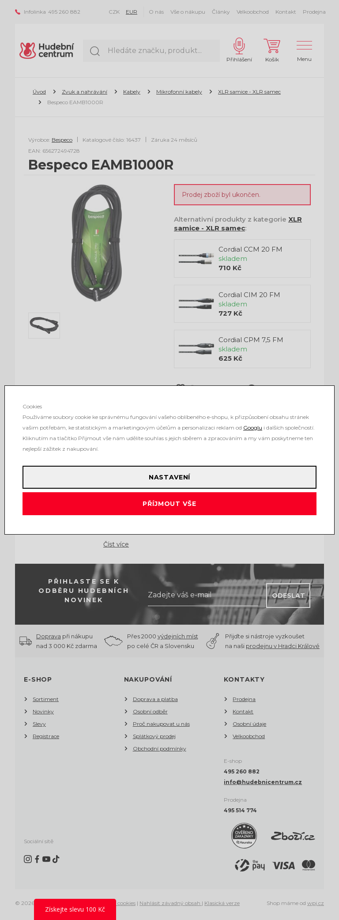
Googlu (252, 427)
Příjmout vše (169, 504)
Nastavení (170, 477)
